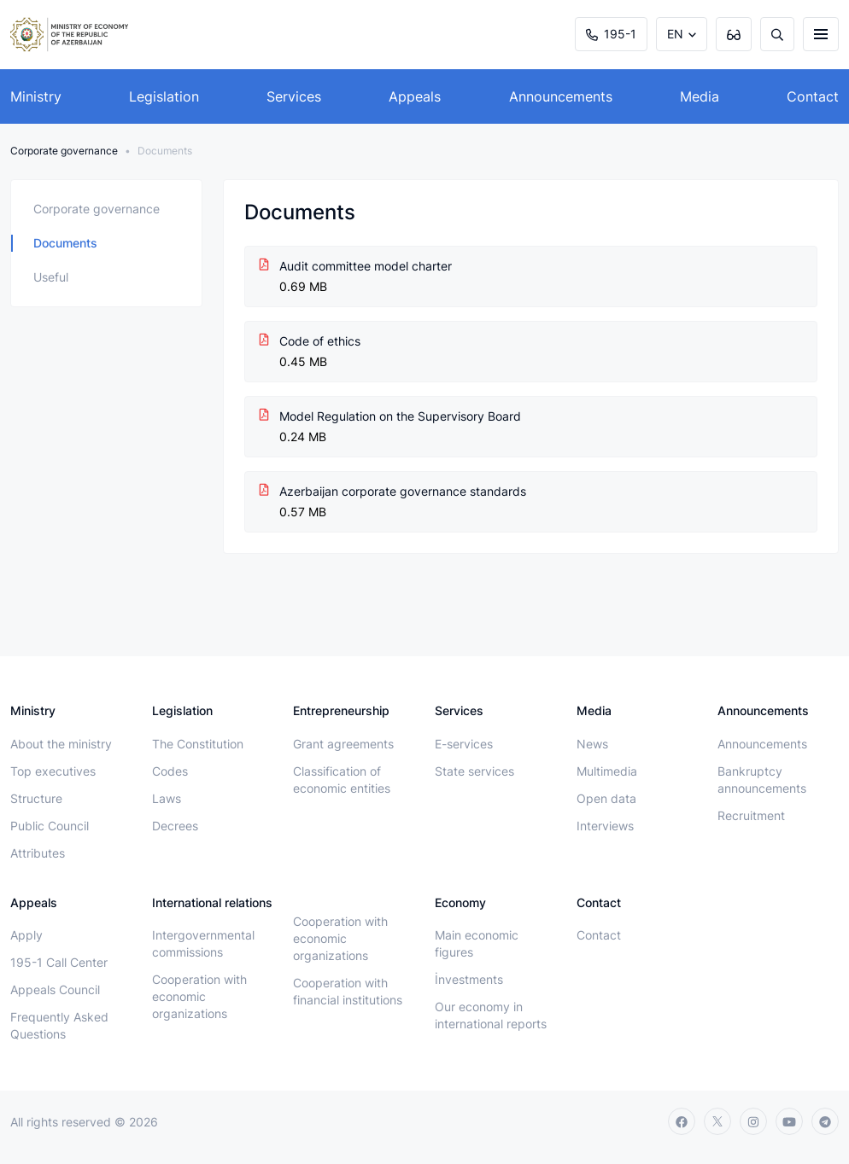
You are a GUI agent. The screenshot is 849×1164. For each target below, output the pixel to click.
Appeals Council (55, 989)
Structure (36, 798)
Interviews (605, 825)
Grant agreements (343, 743)
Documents (65, 243)
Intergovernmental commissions (203, 943)
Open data (606, 798)
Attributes (37, 853)
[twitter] (717, 1121)
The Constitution (197, 743)
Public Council (49, 825)
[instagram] (753, 1121)
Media (699, 96)
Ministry (35, 96)
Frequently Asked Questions (59, 1025)
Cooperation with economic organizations (199, 996)
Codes (170, 771)
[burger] (821, 34)
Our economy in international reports (491, 1015)
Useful (50, 277)
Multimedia (607, 771)
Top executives (53, 771)
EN (675, 33)
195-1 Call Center (59, 962)
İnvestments (469, 979)
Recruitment (751, 815)
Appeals (415, 96)
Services (293, 96)
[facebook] (681, 1121)
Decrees (175, 825)
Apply (26, 935)
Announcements (560, 96)
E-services (464, 743)
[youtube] (789, 1121)
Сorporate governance (64, 150)
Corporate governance (96, 208)
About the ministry (61, 743)
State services (474, 771)
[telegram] (825, 1121)
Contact (813, 96)
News (592, 743)
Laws (166, 798)
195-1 (611, 33)
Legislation (164, 96)
